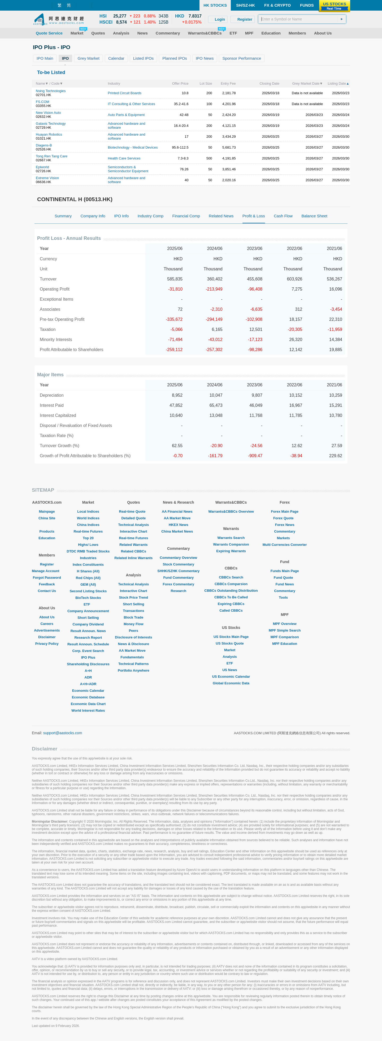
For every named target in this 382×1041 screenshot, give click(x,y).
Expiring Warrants (231, 551)
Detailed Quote (133, 518)
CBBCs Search (231, 577)
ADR (88, 677)
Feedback (47, 584)
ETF (88, 604)
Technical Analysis (133, 525)
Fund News (285, 584)
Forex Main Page (284, 511)
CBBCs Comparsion (231, 584)
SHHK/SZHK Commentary (178, 571)
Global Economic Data (231, 683)
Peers (133, 631)
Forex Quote (284, 518)
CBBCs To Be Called (231, 597)
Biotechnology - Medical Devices (133, 147)
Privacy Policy (47, 644)
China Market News (178, 531)
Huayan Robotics (49, 134)
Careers (47, 624)
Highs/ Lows (88, 545)
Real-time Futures (88, 531)
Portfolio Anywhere (133, 670)
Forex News (284, 525)
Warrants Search (231, 538)
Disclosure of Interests (133, 637)
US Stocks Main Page (231, 637)
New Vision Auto (48, 113)
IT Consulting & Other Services (131, 104)
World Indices (88, 518)
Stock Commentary (178, 564)
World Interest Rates (88, 710)
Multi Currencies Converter (285, 545)
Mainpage (47, 511)
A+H (88, 671)
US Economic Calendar (231, 677)
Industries (88, 558)
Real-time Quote (133, 511)
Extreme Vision (47, 178)
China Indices (88, 525)
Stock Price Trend (133, 597)
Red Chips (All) (88, 578)
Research (178, 591)
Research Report (88, 638)
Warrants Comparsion (231, 544)
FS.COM (42, 102)
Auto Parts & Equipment (126, 115)
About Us (47, 617)
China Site (46, 518)
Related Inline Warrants (133, 558)
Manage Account (47, 571)
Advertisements (47, 630)
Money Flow (133, 624)
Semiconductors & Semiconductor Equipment (128, 169)
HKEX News (178, 525)
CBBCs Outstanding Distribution (231, 591)
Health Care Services (124, 158)
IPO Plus (88, 657)
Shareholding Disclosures (88, 664)
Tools (284, 597)
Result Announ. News (88, 631)
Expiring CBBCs (231, 604)
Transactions (133, 611)
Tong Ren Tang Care (51, 156)
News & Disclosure (133, 644)
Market (231, 650)
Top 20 (88, 538)
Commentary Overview (178, 558)
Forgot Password (47, 578)
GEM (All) (88, 584)
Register (47, 564)
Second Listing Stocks (88, 591)
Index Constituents (88, 565)
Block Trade (133, 617)
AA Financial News (178, 511)
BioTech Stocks (88, 598)
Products (47, 531)
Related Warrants (133, 545)
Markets (285, 538)
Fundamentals (133, 657)
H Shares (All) (88, 571)
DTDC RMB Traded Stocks (88, 551)
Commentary (284, 531)
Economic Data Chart (88, 704)
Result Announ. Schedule (88, 644)
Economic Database (88, 697)
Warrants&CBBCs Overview (231, 511)
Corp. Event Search (88, 651)
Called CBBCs (230, 610)
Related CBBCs (133, 551)
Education (46, 538)
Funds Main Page (285, 571)
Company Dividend (88, 624)
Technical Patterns (133, 664)
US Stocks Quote (231, 643)
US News (231, 670)
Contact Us (47, 591)
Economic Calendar (88, 691)
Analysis (231, 657)
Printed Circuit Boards (124, 93)
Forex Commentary (178, 584)
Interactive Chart (133, 531)
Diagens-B (44, 145)
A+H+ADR (88, 684)
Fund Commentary (178, 578)
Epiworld (42, 167)
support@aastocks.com (62, 733)
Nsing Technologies (51, 91)
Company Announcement (88, 611)
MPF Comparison (285, 637)
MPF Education (284, 644)
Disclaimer (47, 637)
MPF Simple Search (285, 630)
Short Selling (88, 618)
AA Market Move (133, 651)
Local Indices (88, 511)
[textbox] (302, 19)
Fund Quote (285, 578)
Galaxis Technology (51, 124)
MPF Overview (285, 624)
